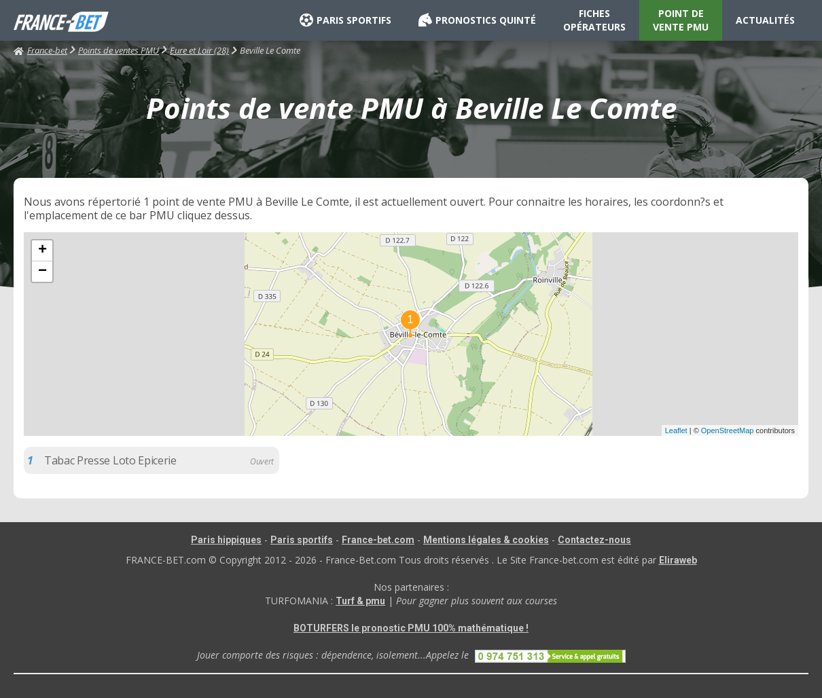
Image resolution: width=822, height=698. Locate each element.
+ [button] (42, 250)
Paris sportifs (301, 539)
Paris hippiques (226, 539)
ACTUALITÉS (765, 20)
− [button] (42, 271)
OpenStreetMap (727, 430)
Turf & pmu (360, 600)
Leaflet (676, 430)
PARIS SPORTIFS (345, 20)
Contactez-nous (594, 539)
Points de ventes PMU (118, 50)
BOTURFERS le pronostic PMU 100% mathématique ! (411, 628)
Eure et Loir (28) (199, 50)
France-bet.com (378, 539)
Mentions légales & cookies (486, 539)
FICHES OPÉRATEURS (594, 20)
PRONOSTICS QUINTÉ (477, 20)
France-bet (40, 50)
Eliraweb (678, 560)
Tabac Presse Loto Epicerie (110, 460)
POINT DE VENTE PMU (681, 20)
